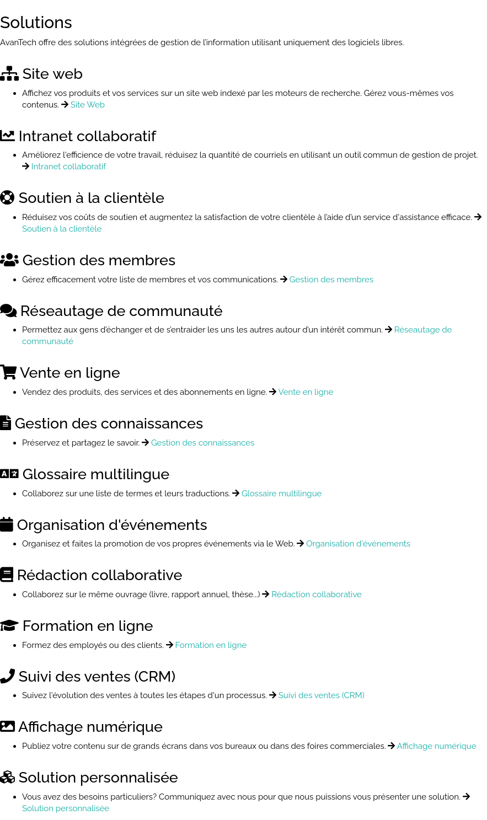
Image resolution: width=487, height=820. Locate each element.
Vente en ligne (306, 392)
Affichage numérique (437, 746)
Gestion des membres (332, 280)
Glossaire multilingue (282, 494)
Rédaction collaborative (316, 594)
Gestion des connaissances (202, 443)
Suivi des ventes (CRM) (322, 695)
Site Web (88, 105)
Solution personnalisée (65, 808)
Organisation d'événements (358, 544)
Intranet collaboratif (68, 166)
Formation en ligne (211, 645)
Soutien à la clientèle (61, 229)
